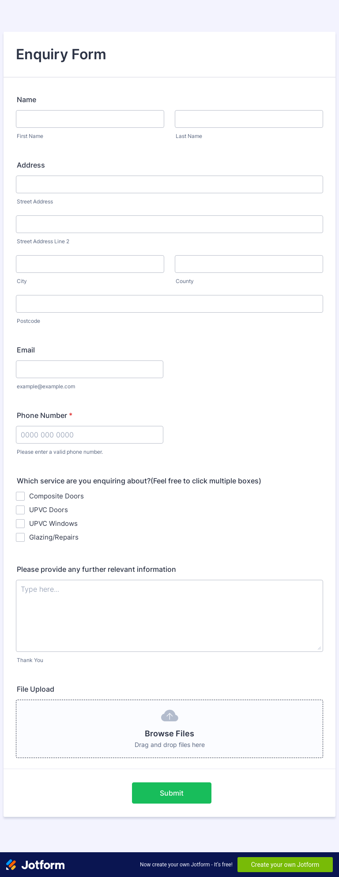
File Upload (35, 689)
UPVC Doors (48, 510)
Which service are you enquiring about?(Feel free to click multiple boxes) (139, 480)
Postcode (28, 321)
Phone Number (44, 415)
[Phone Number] (89, 435)
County (185, 281)
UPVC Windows (53, 523)
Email (26, 349)
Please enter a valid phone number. (60, 451)
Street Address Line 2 (43, 241)
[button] (169, 729)
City (22, 281)
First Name (30, 136)
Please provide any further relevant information (96, 569)
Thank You (30, 660)
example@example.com (46, 386)
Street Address (35, 201)
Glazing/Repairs (54, 537)
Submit (172, 793)
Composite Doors (56, 496)
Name (26, 99)
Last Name (189, 136)
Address (31, 165)
